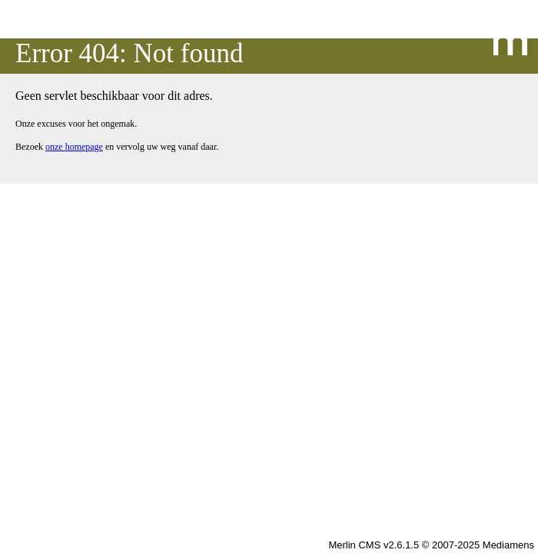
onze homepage (74, 146)
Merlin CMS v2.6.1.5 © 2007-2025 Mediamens (431, 545)
